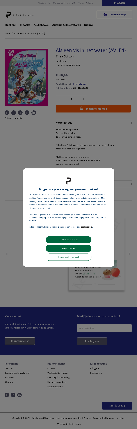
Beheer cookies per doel (68, 257)
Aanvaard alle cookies (68, 240)
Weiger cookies (68, 248)
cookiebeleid (86, 227)
